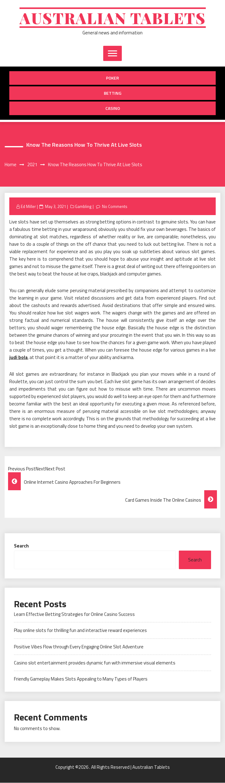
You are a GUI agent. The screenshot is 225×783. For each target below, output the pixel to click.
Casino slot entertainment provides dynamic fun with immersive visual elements (94, 663)
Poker (112, 78)
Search (21, 546)
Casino (112, 108)
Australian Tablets (112, 17)
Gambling (83, 206)
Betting (112, 93)
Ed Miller (28, 206)
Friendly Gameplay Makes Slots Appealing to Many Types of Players (81, 679)
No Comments (115, 206)
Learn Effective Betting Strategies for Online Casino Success (74, 614)
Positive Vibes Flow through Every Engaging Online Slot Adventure (78, 646)
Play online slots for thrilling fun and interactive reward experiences (80, 630)
